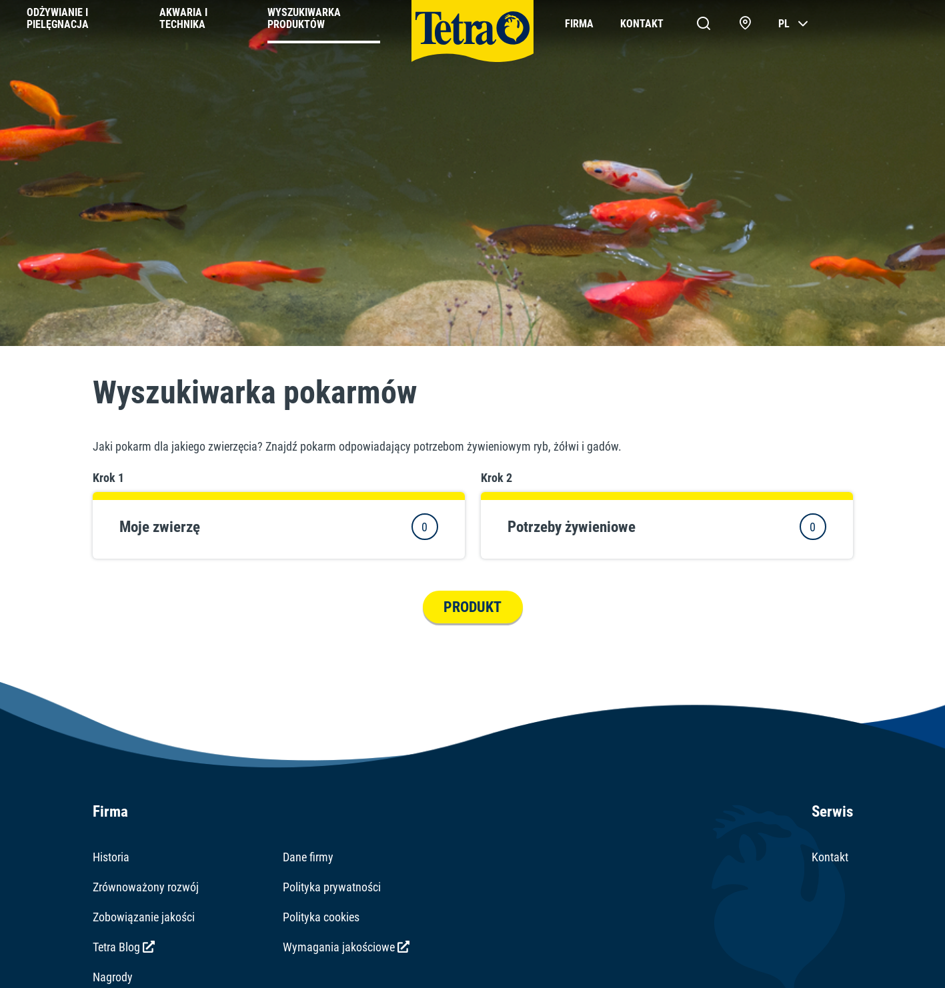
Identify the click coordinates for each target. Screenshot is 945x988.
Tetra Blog (124, 947)
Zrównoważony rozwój (146, 887)
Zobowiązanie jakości (144, 917)
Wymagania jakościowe (346, 947)
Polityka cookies (321, 917)
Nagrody (113, 977)
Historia (111, 857)
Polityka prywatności (332, 887)
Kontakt (830, 857)
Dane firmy (308, 857)
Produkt (472, 607)
